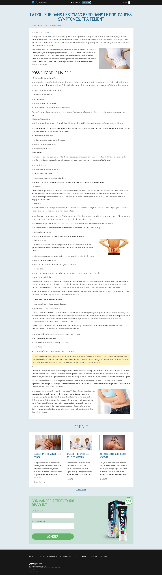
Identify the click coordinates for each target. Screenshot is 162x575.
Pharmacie (93, 556)
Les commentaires (66, 556)
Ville (77, 556)
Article (84, 556)
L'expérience (32, 556)
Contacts (104, 556)
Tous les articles (81, 489)
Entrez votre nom (37, 511)
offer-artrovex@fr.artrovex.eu (38, 566)
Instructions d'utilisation (48, 556)
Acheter (52, 536)
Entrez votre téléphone (39, 521)
